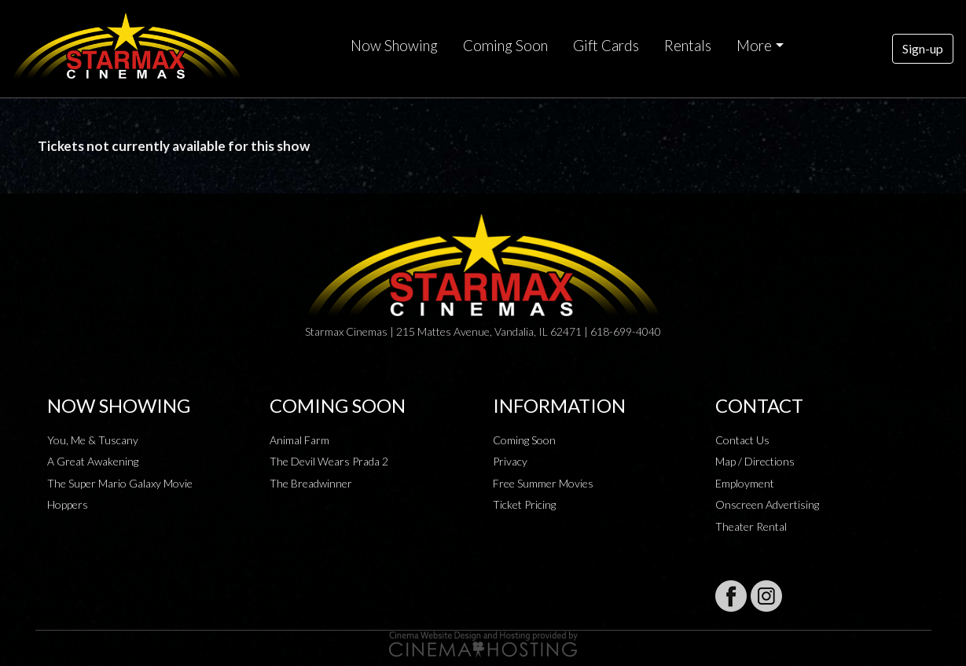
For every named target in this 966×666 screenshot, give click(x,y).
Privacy (510, 461)
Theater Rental (751, 526)
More (754, 45)
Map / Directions (755, 461)
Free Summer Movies (543, 483)
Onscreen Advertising (767, 504)
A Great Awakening (92, 461)
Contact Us (742, 440)
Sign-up (922, 48)
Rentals (687, 45)
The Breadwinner (311, 483)
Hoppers (67, 504)
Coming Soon (505, 45)
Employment (744, 483)
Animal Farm (299, 440)
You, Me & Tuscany (92, 440)
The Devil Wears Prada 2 (329, 461)
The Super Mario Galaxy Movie (120, 483)
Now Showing (394, 45)
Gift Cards (606, 45)
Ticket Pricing (524, 504)
